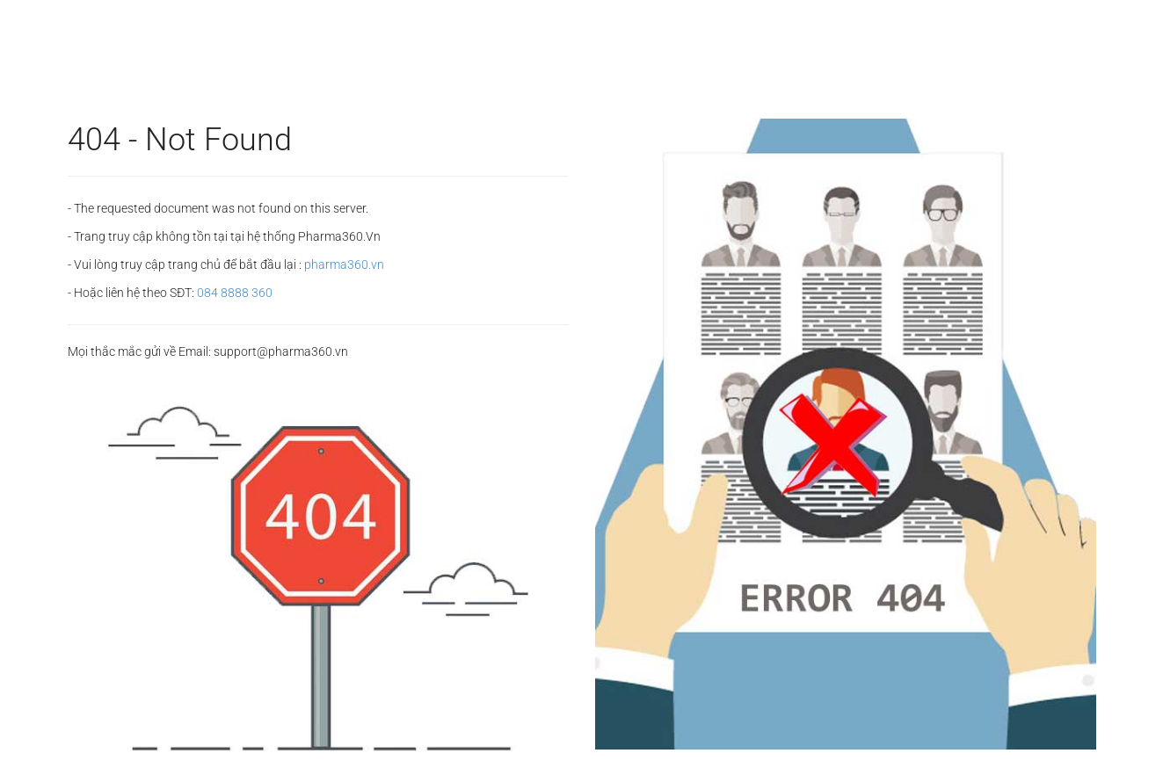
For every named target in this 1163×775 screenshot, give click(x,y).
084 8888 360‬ (235, 293)
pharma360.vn (344, 264)
